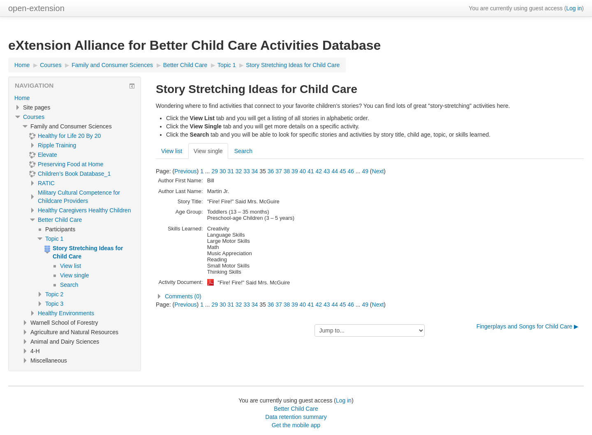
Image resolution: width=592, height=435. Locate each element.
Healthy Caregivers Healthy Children (84, 210)
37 (278, 171)
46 (350, 171)
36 (271, 171)
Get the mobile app (296, 425)
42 (319, 171)
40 (303, 171)
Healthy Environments (66, 313)
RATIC (46, 183)
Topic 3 (54, 303)
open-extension (36, 8)
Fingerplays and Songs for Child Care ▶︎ (527, 326)
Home (22, 98)
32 (239, 171)
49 (365, 171)
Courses (33, 117)
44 (334, 171)
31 (230, 171)
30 (223, 171)
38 (287, 171)
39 (294, 171)
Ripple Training (57, 145)
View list (171, 151)
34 (255, 171)
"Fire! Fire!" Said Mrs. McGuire (253, 282)
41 (311, 171)
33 (246, 171)
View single (208, 151)
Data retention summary (295, 417)
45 (343, 171)
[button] (370, 296)
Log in (574, 8)
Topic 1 (54, 238)
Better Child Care (60, 219)
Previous (185, 171)
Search (243, 151)
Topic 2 (54, 294)
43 (327, 171)
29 (214, 171)
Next (378, 171)
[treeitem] (74, 98)
